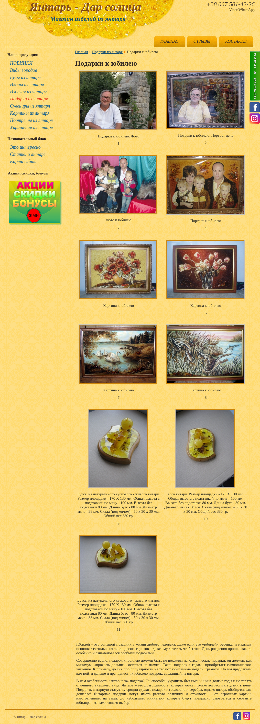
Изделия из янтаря (28, 91)
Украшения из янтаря (31, 127)
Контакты (236, 41)
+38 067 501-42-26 (231, 4)
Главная (169, 41)
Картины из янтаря (30, 113)
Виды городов (23, 70)
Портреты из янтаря (31, 120)
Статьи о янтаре (28, 154)
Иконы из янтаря (27, 84)
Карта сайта (23, 161)
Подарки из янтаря (29, 98)
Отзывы (201, 41)
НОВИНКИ (21, 63)
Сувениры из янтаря (30, 106)
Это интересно (25, 147)
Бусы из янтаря (25, 77)
